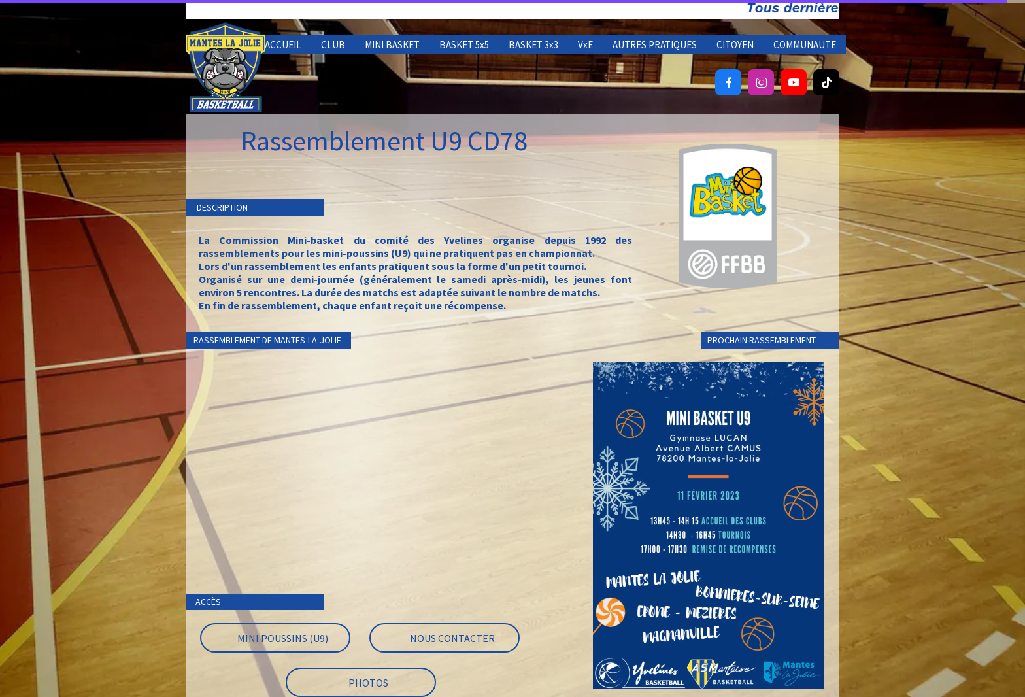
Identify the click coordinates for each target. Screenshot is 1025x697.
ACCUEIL (283, 45)
